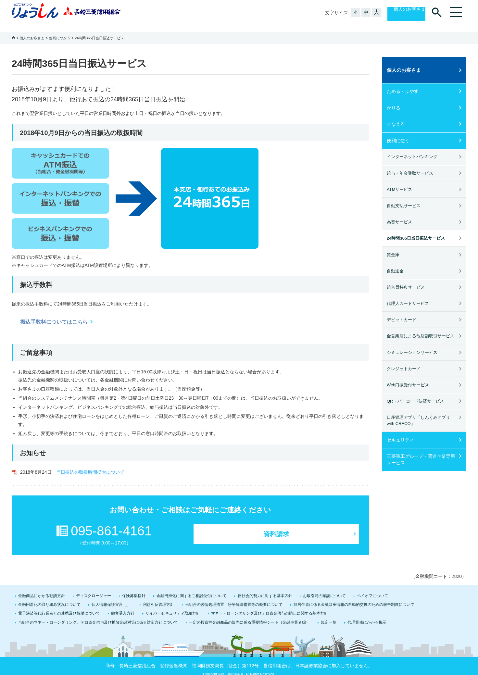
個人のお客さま (403, 12)
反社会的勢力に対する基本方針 (265, 588)
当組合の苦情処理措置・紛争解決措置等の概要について (234, 596)
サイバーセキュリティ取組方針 (172, 605)
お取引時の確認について (324, 588)
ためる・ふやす (403, 83)
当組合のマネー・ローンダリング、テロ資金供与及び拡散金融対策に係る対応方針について (98, 614)
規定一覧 (328, 614)
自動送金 (395, 263)
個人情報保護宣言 (107, 596)
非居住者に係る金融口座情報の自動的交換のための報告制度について (354, 596)
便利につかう (59, 30)
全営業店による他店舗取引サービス (420, 328)
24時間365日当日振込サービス (416, 230)
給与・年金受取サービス (410, 165)
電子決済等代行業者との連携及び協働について (59, 605)
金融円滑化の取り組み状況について (49, 596)
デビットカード (401, 311)
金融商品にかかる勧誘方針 (41, 588)
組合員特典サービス (406, 279)
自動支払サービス (404, 197)
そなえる (396, 116)
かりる (393, 100)
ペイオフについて (372, 588)
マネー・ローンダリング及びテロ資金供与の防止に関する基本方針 (269, 605)
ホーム (13, 29)
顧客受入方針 (122, 605)
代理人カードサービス (408, 295)
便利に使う (398, 132)
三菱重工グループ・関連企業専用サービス (421, 451)
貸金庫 (393, 246)
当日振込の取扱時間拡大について (90, 464)
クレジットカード (404, 360)
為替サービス (399, 214)
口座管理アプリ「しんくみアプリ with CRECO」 (418, 412)
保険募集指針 (133, 588)
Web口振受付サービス (408, 377)
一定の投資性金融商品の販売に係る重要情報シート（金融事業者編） (249, 614)
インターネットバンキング (412, 148)
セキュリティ (400, 432)
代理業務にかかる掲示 (366, 614)
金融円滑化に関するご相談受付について (192, 588)
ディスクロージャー (93, 588)
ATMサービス (399, 181)
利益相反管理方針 (158, 596)
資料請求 (276, 526)
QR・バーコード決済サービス (415, 393)
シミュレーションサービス (412, 344)
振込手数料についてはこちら (54, 314)
